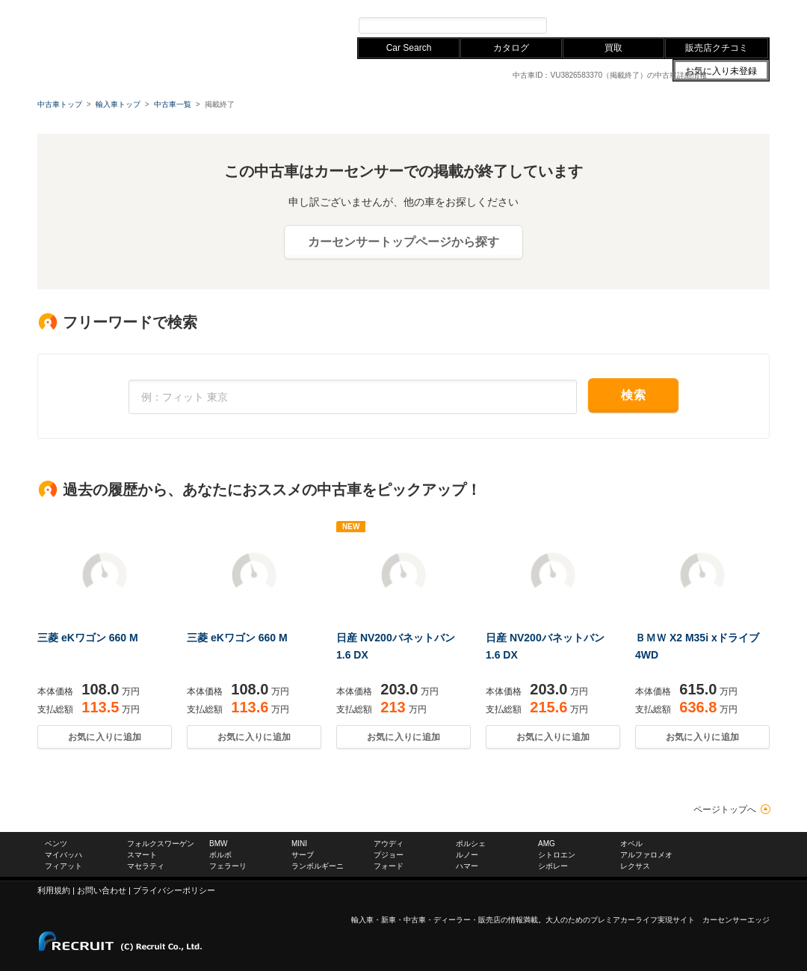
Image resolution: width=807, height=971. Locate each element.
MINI (299, 843)
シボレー (553, 866)
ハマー (467, 866)
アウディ (245, 6)
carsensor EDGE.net (128, 29)
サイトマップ (596, 6)
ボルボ (220, 855)
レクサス (288, 6)
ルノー (467, 855)
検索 (633, 395)
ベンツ (56, 843)
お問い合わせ (650, 6)
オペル (631, 843)
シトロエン (556, 855)
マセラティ (145, 866)
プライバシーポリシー (174, 890)
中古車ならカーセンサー (724, 6)
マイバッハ (63, 855)
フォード (389, 866)
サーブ (302, 855)
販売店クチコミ (716, 48)
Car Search (409, 48)
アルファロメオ (646, 855)
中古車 (415, 920)
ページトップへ (724, 809)
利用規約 (53, 890)
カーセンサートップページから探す (403, 241)
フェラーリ (228, 866)
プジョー (389, 855)
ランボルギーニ (317, 866)
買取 (613, 48)
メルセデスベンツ (70, 6)
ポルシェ (471, 843)
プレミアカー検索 (597, 24)
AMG (546, 843)
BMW (208, 6)
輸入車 (362, 920)
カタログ (511, 48)
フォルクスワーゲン (151, 6)
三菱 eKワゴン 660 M (87, 638)
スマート (142, 855)
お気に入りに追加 (104, 737)
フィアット (63, 866)
